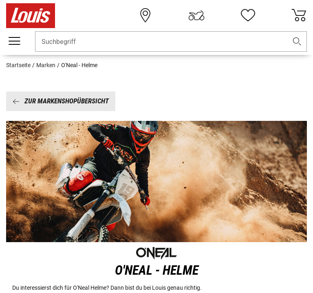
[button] (297, 41)
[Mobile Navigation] (14, 41)
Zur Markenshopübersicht (61, 101)
